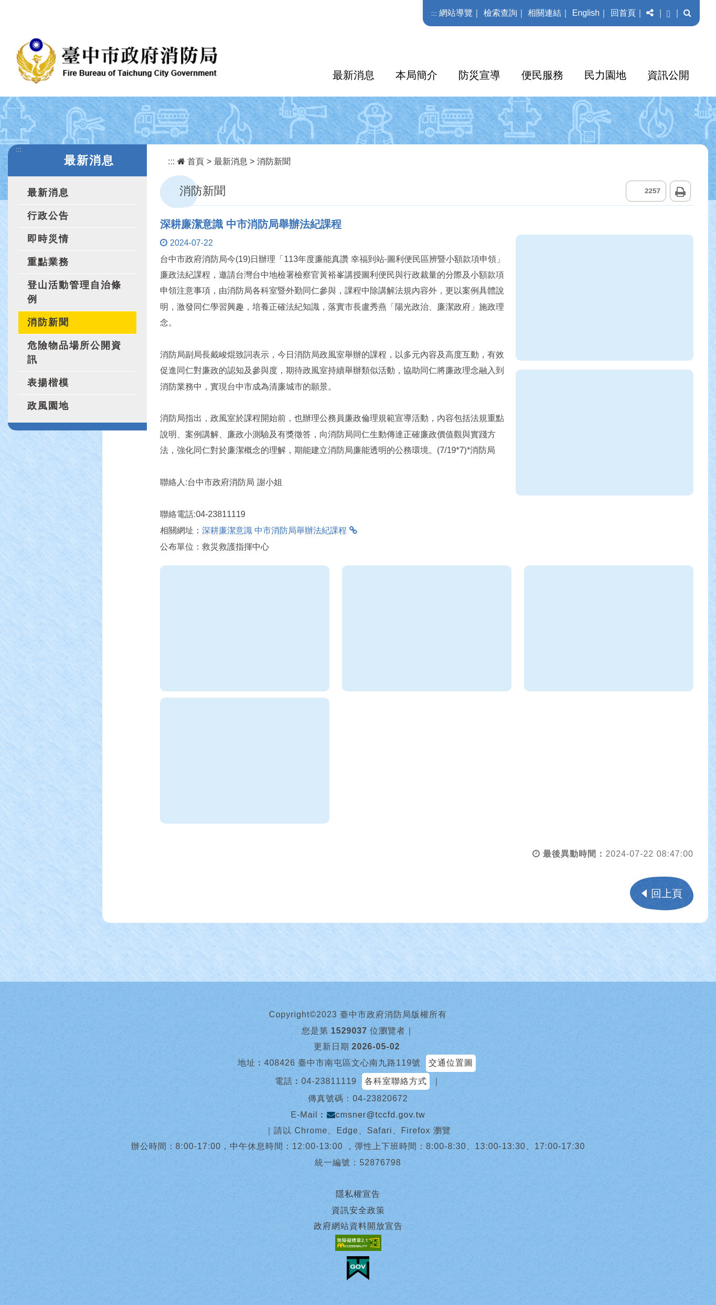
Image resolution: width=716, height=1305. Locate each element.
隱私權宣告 (358, 1194)
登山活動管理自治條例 (74, 292)
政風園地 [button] (48, 406)
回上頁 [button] (666, 893)
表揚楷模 (48, 382)
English (586, 12)
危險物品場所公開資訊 (74, 352)
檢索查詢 (500, 12)
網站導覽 (456, 12)
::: (434, 13)
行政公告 (48, 216)
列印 (680, 191)
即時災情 (48, 239)
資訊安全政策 (358, 1210)
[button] (650, 13)
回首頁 (623, 12)
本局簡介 (416, 75)
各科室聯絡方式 (396, 1081)
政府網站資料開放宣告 (358, 1226)
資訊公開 (668, 75)
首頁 (190, 161)
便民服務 (542, 75)
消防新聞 (48, 322)
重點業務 (48, 262)
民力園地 (605, 75)
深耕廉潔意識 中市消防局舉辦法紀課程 (274, 530)
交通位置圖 (451, 1062)
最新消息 (354, 75)
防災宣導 (479, 75)
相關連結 (544, 12)
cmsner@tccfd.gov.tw (376, 1114)
